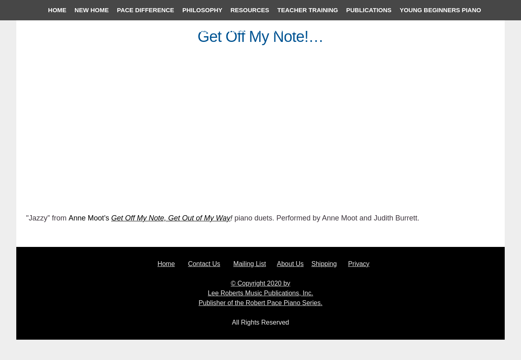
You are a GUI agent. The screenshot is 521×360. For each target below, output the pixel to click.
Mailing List (249, 263)
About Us (290, 263)
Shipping (324, 263)
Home (166, 263)
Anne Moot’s (89, 218)
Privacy (358, 263)
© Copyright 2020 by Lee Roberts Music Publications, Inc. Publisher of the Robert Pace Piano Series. (260, 293)
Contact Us (204, 263)
